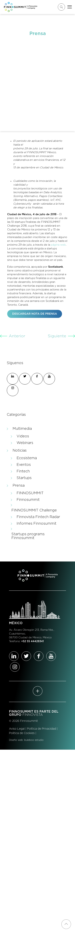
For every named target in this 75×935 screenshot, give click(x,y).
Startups (24, 478)
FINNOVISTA (32, 714)
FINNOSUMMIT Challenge (34, 510)
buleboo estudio (34, 740)
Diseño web (16, 740)
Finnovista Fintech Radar (38, 517)
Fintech (23, 471)
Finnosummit (28, 500)
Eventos (24, 465)
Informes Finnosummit (36, 523)
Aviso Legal (17, 728)
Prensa (19, 485)
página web (58, 245)
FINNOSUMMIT (30, 493)
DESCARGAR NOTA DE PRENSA (34, 313)
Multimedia (22, 429)
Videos (23, 436)
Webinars (25, 443)
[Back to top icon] (66, 924)
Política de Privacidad (41, 728)
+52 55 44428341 (32, 641)
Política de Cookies (22, 733)
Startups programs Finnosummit (28, 536)
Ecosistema (27, 458)
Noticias (20, 450)
